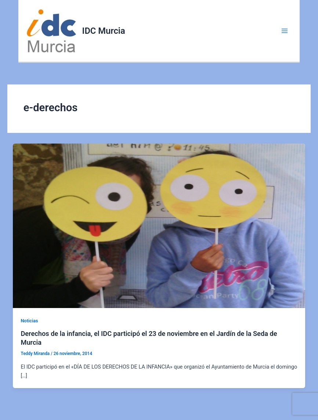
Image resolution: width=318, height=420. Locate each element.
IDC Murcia (103, 31)
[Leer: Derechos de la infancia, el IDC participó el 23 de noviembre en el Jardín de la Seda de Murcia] (159, 225)
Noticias (29, 320)
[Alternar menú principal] (284, 31)
